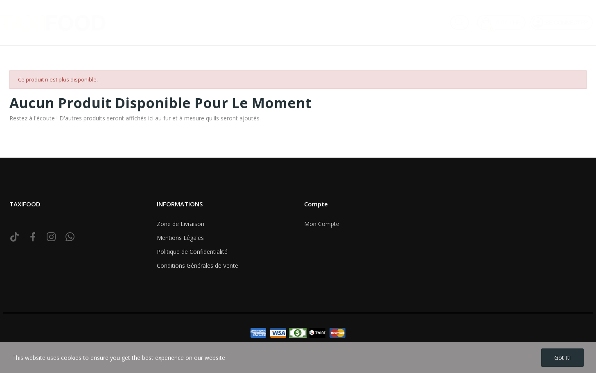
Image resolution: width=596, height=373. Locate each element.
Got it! (562, 358)
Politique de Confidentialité (192, 251)
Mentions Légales (180, 238)
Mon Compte (321, 224)
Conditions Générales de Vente (197, 265)
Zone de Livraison (180, 224)
